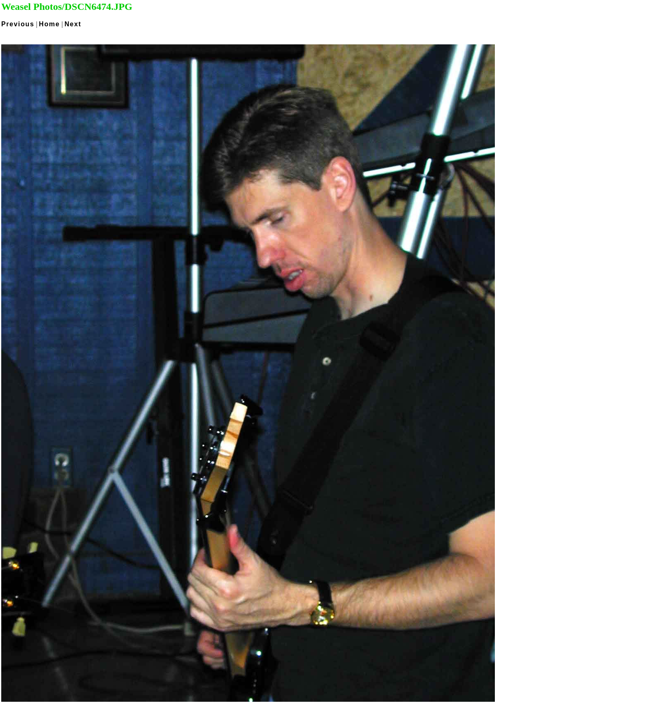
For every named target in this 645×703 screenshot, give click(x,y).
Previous (17, 24)
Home (49, 24)
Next (73, 24)
